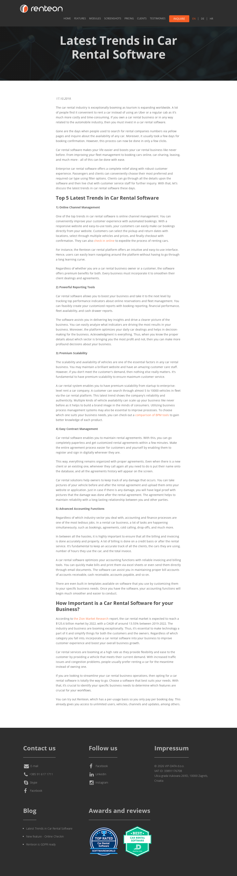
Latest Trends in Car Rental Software (49, 828)
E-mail (31, 766)
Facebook (33, 790)
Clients (142, 18)
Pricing (129, 18)
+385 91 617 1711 (38, 774)
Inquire (179, 19)
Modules (95, 18)
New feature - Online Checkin (45, 836)
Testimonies (158, 18)
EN (194, 18)
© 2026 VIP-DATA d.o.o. (169, 766)
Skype (30, 782)
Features (80, 18)
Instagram (99, 782)
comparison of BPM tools (152, 414)
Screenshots (112, 18)
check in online (104, 240)
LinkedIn (98, 774)
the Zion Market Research (91, 618)
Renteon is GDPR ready (41, 844)
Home (67, 18)
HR (211, 18)
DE (202, 18)
